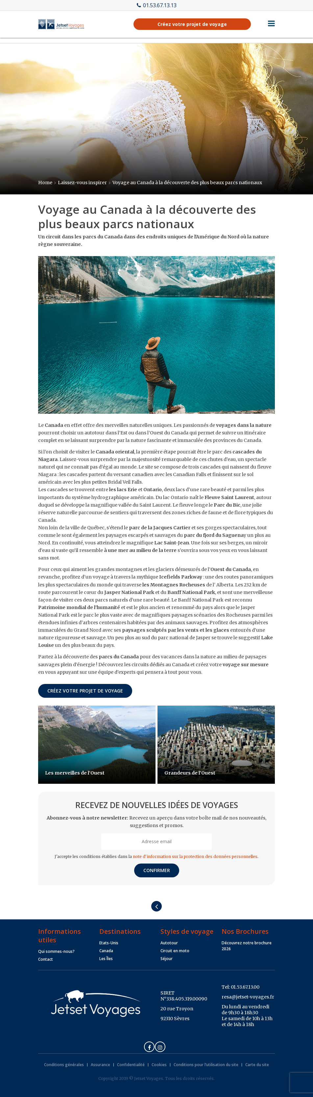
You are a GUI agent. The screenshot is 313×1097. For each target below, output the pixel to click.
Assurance (100, 1064)
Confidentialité (131, 1064)
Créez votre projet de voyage (192, 24)
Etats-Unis (108, 943)
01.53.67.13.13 (157, 5)
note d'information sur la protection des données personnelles (195, 856)
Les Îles (106, 958)
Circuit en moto (174, 951)
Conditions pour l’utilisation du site (206, 1064)
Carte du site (257, 1064)
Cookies (159, 1064)
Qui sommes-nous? (56, 951)
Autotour (169, 943)
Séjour (166, 958)
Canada (106, 951)
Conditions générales (64, 1064)
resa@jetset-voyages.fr (248, 997)
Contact (45, 959)
